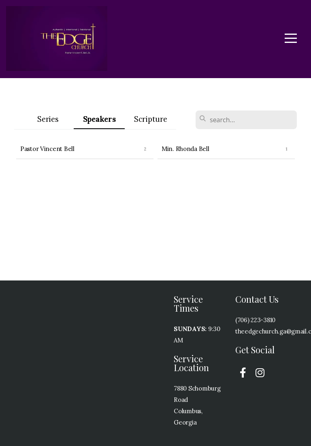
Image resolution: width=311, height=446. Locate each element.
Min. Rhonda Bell (185, 149)
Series (47, 119)
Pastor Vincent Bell (47, 149)
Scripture (150, 119)
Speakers (99, 119)
